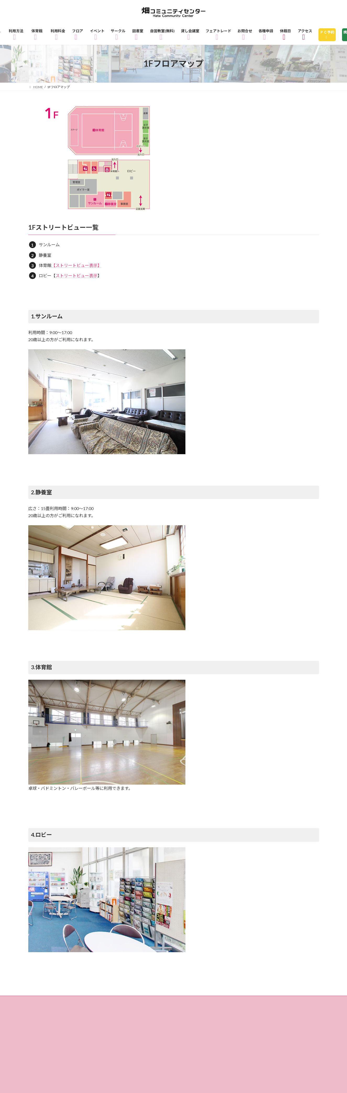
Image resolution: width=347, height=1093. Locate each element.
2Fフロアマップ (284, 1002)
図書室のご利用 (169, 1010)
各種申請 (98, 1025)
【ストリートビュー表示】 (76, 265)
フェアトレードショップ (59, 1018)
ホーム (41, 1002)
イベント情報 (94, 1010)
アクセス (107, 1018)
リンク (169, 1025)
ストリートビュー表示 (76, 275)
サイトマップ (135, 1025)
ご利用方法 (74, 1002)
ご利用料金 (156, 1002)
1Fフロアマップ (238, 1002)
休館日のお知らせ (148, 1018)
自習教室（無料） (217, 1010)
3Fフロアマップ (51, 1010)
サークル (131, 1010)
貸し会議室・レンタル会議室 (278, 1010)
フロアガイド (194, 1002)
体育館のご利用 (114, 1002)
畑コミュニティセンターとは (209, 1018)
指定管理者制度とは (272, 1018)
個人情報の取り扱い (55, 1025)
